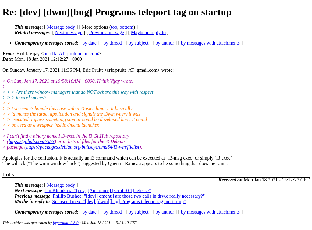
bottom (126, 27)
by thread (113, 42)
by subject (138, 42)
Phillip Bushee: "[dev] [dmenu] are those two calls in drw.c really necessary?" (129, 196)
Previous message (106, 32)
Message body (61, 27)
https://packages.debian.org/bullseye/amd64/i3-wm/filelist (82, 146)
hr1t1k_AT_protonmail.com (71, 53)
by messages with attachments (210, 42)
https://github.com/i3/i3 (32, 141)
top (114, 27)
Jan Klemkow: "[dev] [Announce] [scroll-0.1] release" (98, 190)
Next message (68, 32)
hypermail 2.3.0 (66, 222)
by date (89, 42)
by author (164, 42)
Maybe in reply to (148, 32)
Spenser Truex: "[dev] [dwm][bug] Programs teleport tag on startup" (119, 201)
